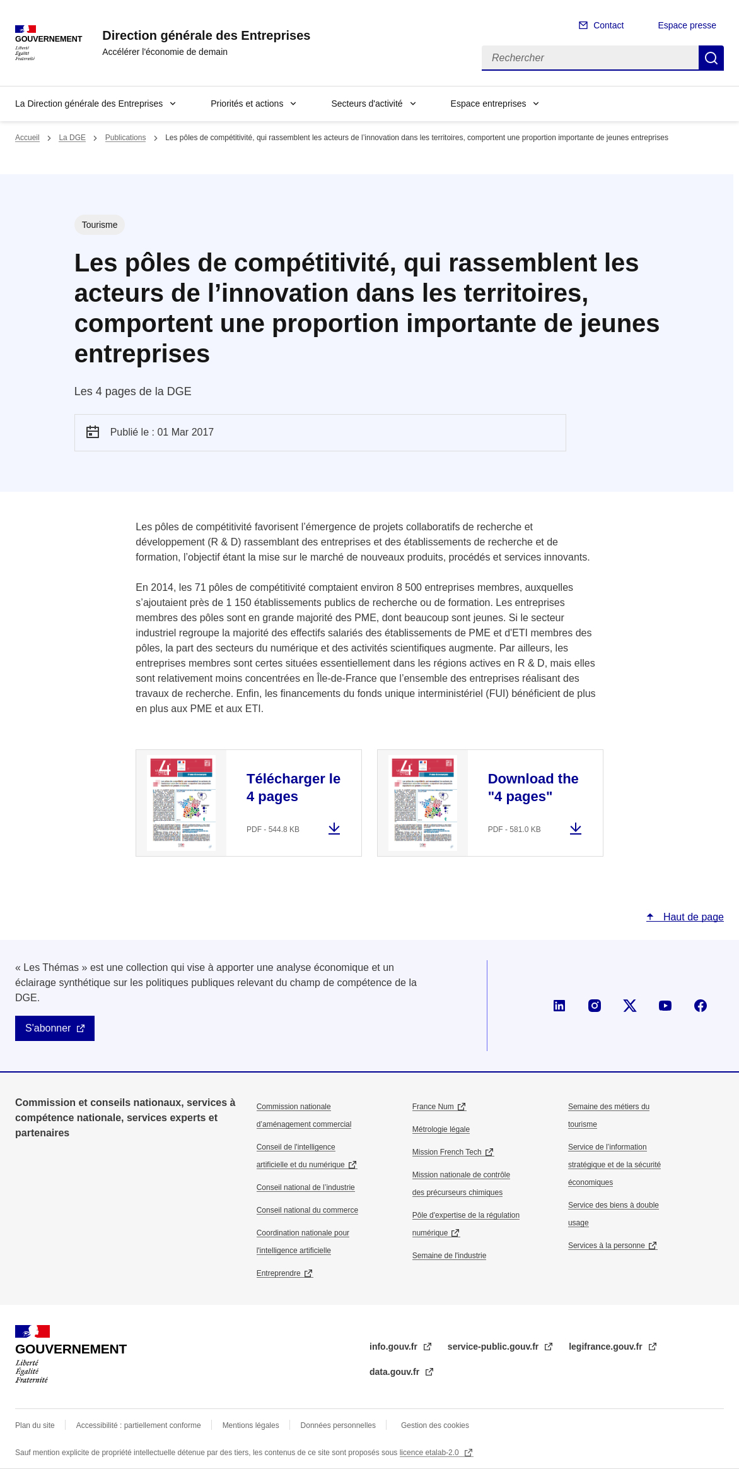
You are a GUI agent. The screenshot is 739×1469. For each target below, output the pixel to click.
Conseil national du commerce (307, 1210)
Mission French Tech (447, 1152)
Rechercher (711, 58)
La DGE (72, 137)
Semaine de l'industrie (449, 1255)
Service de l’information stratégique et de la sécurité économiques (614, 1165)
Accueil (27, 137)
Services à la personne (606, 1245)
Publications (125, 137)
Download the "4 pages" (533, 787)
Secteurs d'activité (366, 103)
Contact (608, 25)
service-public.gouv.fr (494, 1346)
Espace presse (687, 25)
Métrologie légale (441, 1129)
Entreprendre (279, 1273)
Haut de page (692, 917)
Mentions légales (251, 1425)
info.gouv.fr (395, 1346)
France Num (433, 1106)
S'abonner (48, 1028)
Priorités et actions (247, 103)
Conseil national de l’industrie (306, 1187)
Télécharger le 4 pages (293, 787)
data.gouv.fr (396, 1372)
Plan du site (35, 1425)
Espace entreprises (489, 103)
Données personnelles (338, 1425)
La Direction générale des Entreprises (89, 103)
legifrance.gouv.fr (606, 1346)
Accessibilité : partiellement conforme (138, 1425)
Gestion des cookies (435, 1425)
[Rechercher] (590, 58)
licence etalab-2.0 (430, 1452)
